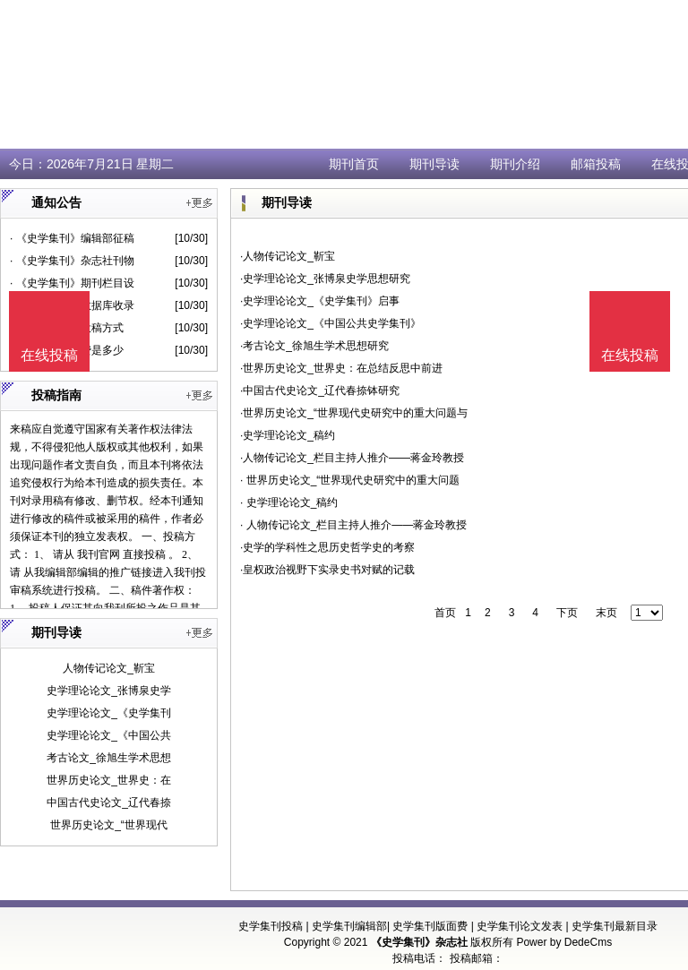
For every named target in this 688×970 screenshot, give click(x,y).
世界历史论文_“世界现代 (109, 825)
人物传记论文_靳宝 (109, 668)
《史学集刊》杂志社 (419, 942)
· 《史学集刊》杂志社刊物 (72, 260)
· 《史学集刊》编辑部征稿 (72, 238)
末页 (606, 612)
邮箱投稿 (596, 164)
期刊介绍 (515, 164)
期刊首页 (354, 164)
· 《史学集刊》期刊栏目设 (72, 283)
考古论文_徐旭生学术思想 (109, 757)
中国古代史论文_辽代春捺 (109, 802)
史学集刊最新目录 (615, 926)
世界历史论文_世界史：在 (109, 780)
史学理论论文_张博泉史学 (109, 690)
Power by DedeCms (564, 942)
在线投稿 (629, 355)
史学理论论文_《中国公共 (109, 735)
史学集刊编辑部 (349, 926)
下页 (567, 612)
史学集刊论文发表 (520, 926)
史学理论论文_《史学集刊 (109, 713)
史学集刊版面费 (430, 926)
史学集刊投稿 (270, 926)
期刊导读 (434, 164)
